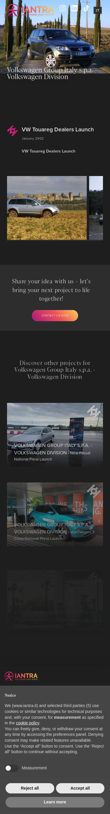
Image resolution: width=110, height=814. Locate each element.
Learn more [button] (55, 802)
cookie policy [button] (27, 723)
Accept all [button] (80, 788)
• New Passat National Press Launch (53, 470)
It (97, 10)
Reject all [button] (30, 788)
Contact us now (54, 315)
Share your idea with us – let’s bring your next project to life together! (51, 289)
